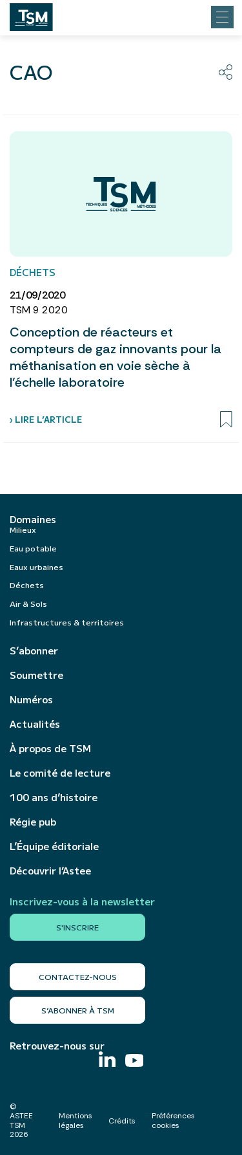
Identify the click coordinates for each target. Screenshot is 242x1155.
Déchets (27, 584)
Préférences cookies (173, 1120)
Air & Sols (28, 603)
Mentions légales (75, 1120)
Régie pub (33, 821)
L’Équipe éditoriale (54, 846)
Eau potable (33, 547)
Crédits (122, 1121)
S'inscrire (77, 926)
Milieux (23, 529)
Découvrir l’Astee (50, 870)
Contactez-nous (78, 976)
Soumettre (36, 675)
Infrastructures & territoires (67, 621)
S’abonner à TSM (77, 1009)
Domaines (33, 519)
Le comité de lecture (60, 773)
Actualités (35, 724)
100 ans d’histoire (53, 797)
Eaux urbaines (36, 566)
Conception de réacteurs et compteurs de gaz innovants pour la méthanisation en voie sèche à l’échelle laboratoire (115, 357)
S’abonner (34, 650)
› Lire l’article (46, 419)
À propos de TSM (50, 748)
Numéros (31, 699)
